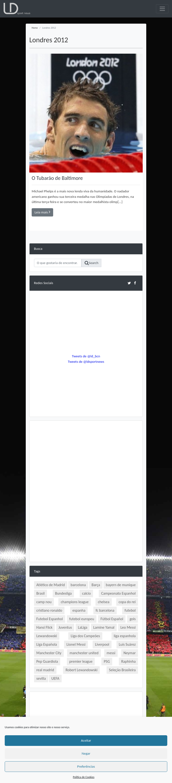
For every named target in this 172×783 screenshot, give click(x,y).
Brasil (40, 593)
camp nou (44, 602)
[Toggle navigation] (162, 8)
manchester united (83, 653)
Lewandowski (46, 636)
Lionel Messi (75, 644)
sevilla (41, 678)
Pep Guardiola (47, 661)
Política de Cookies (84, 777)
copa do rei (127, 602)
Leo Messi (128, 627)
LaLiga (82, 627)
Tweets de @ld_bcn (86, 356)
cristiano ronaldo (49, 610)
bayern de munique (121, 585)
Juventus (65, 627)
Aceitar (86, 740)
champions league (75, 602)
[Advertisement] (86, 458)
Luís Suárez (127, 644)
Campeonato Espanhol (118, 593)
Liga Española (46, 644)
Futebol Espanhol (49, 619)
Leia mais (42, 212)
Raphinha (128, 661)
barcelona (78, 585)
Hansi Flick (44, 627)
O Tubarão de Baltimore (57, 178)
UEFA (55, 678)
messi (111, 653)
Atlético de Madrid (50, 585)
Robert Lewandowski (81, 670)
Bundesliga (63, 593)
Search (92, 263)
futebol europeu (81, 619)
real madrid (45, 670)
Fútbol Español (111, 619)
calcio (86, 593)
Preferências (86, 766)
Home (35, 27)
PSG (107, 661)
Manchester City (48, 653)
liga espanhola (125, 636)
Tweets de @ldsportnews (86, 361)
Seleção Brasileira (122, 670)
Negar (86, 753)
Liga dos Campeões (85, 636)
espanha (79, 610)
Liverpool (102, 644)
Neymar (130, 653)
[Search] (58, 263)
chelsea (103, 602)
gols (132, 619)
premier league (81, 661)
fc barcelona (105, 610)
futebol (130, 610)
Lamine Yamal (103, 627)
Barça (95, 585)
